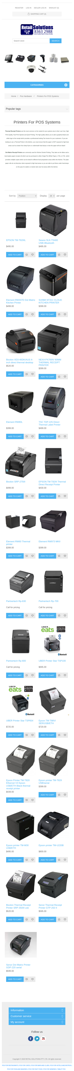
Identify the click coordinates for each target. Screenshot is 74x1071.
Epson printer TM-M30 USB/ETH (17, 846)
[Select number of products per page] (51, 196)
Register (19, 8)
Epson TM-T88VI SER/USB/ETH (47, 722)
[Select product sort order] (27, 196)
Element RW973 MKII (49, 541)
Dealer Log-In (40, 8)
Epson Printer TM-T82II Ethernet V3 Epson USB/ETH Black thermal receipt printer (18, 784)
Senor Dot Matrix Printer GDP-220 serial (18, 966)
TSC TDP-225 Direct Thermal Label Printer (49, 423)
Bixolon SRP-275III (15, 481)
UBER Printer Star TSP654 (19, 720)
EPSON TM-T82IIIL (16, 240)
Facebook (30, 1038)
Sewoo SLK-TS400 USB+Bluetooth (48, 241)
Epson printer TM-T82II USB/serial (50, 781)
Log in (28, 8)
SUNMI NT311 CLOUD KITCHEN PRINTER (50, 301)
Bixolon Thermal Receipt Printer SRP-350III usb (18, 906)
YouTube (43, 1038)
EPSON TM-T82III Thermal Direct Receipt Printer (52, 483)
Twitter (37, 1038)
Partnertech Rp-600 (16, 661)
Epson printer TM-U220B (51, 845)
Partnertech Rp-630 (16, 601)
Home (13, 96)
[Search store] (31, 40)
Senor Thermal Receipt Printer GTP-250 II (50, 906)
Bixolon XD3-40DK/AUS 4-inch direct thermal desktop (19, 361)
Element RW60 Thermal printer (18, 542)
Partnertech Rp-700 (48, 601)
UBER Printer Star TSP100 (52, 661)
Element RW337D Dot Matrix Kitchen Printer (20, 301)
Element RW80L (14, 422)
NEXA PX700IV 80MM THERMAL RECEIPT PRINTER (50, 362)
